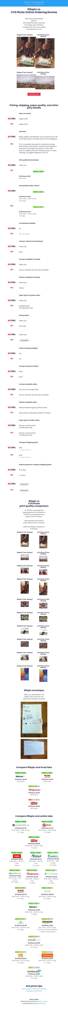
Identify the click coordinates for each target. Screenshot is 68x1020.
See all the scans (34, 94)
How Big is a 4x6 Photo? (34, 991)
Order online (24, 484)
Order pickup (24, 340)
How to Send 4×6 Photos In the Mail (34, 989)
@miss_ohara (42, 1001)
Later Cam (40, 2)
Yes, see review (24, 234)
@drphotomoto (40, 1003)
